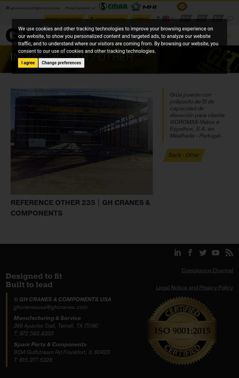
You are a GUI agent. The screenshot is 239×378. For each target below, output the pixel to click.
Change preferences (61, 62)
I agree (28, 62)
